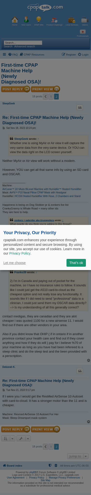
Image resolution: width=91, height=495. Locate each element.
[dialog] (45, 247)
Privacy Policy (19, 253)
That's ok (76, 263)
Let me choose (14, 263)
